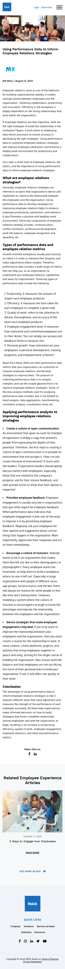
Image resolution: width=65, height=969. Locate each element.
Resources (39, 932)
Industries (26, 932)
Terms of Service (50, 959)
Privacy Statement (32, 961)
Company (15, 926)
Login (36, 7)
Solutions (29, 926)
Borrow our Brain (46, 926)
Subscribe (46, 7)
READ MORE (32, 852)
